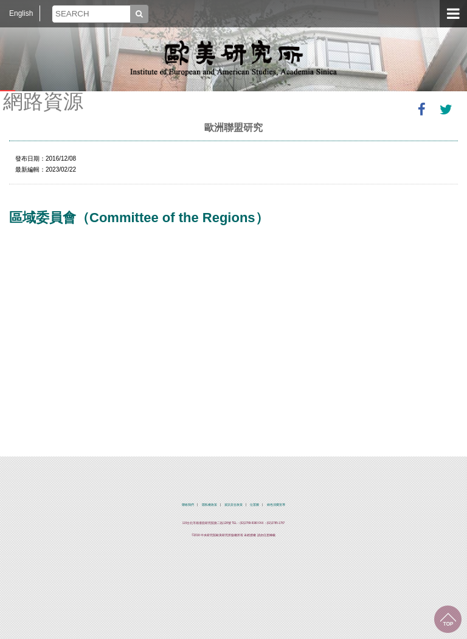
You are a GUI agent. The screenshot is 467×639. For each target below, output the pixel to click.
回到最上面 (448, 619)
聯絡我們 (188, 504)
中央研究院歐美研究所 (233, 58)
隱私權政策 (209, 504)
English (21, 13)
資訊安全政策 (233, 504)
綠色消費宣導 (276, 504)
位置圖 (254, 504)
